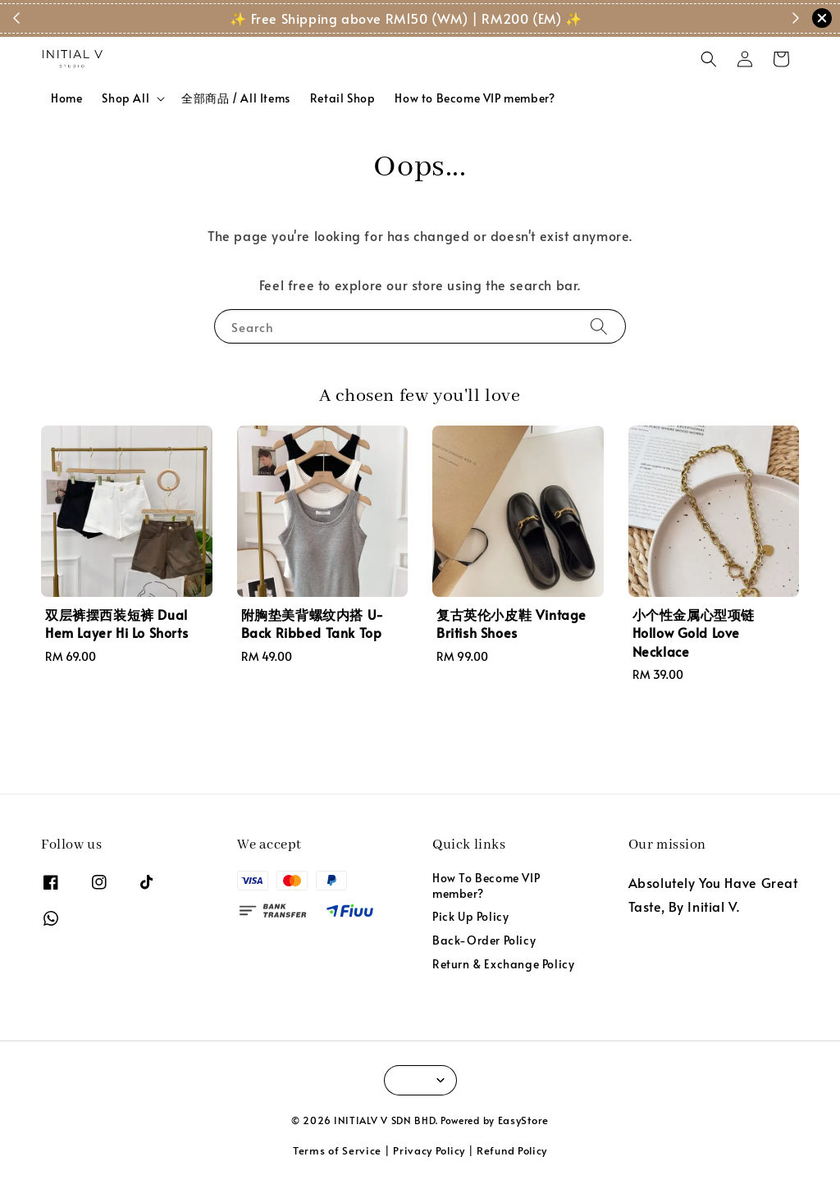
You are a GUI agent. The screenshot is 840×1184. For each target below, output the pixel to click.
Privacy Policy (429, 1150)
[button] (709, 59)
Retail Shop (343, 98)
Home (66, 98)
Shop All (125, 98)
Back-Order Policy (484, 940)
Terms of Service (337, 1150)
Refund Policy (512, 1150)
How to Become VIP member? (475, 98)
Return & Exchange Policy (503, 964)
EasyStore (523, 1120)
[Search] (599, 326)
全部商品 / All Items (235, 98)
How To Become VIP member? (486, 885)
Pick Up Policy (470, 916)
